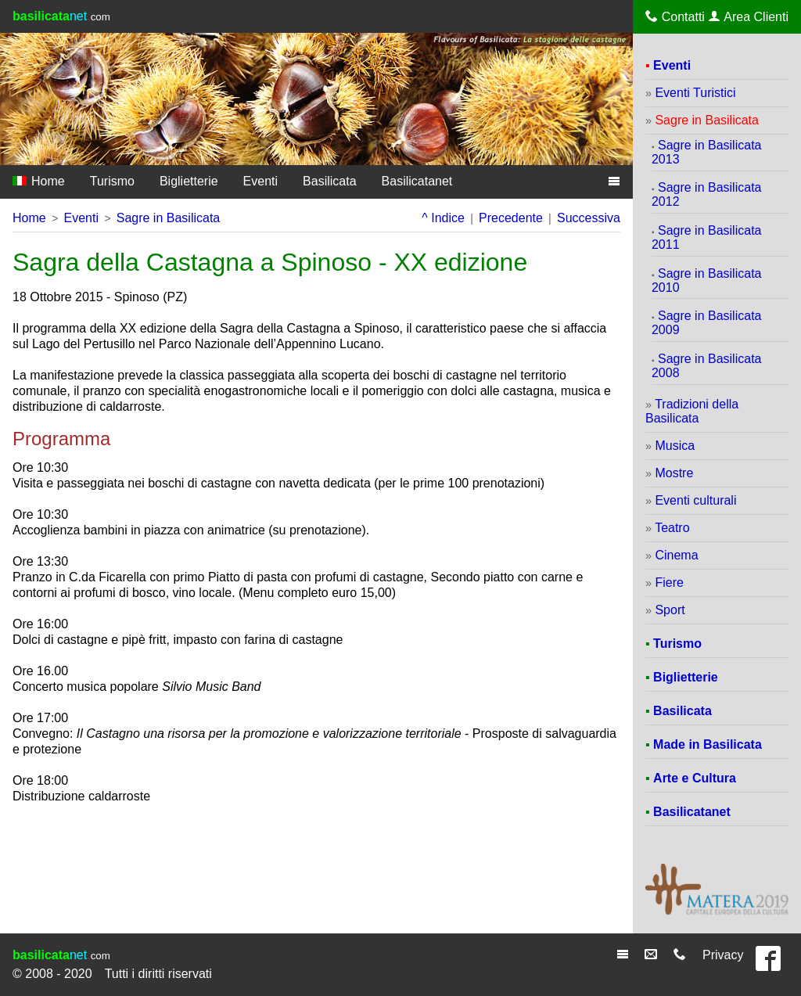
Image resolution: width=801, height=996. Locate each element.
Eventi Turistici (695, 92)
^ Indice (443, 218)
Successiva (588, 218)
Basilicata (329, 181)
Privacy (722, 955)
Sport (669, 610)
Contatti (675, 16)
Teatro (672, 527)
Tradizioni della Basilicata (691, 411)
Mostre (674, 473)
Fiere (669, 582)
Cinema (676, 555)
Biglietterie (189, 181)
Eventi (260, 181)
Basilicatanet (417, 181)
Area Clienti (748, 16)
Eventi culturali (695, 500)
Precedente (511, 218)
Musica (675, 445)
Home (39, 181)
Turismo (112, 181)
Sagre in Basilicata (169, 218)
